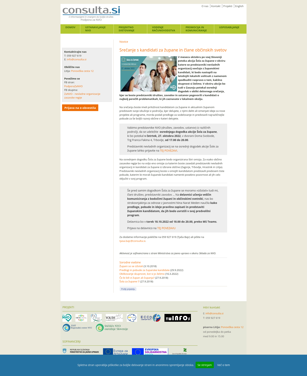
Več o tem (223, 365)
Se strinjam (205, 365)
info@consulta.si (76, 59)
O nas (205, 6)
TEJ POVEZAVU (166, 228)
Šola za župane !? (129, 281)
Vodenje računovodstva (163, 28)
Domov (70, 27)
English (239, 6)
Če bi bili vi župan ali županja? (136, 277)
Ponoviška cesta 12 (82, 71)
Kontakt (215, 6)
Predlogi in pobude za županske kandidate (144, 270)
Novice (123, 41)
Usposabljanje (229, 27)
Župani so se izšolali (131, 266)
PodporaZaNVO (73, 86)
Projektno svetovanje (126, 28)
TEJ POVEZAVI (168, 150)
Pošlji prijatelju (128, 289)
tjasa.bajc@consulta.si (132, 241)
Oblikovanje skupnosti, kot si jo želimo (141, 274)
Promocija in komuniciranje (196, 28)
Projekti (227, 6)
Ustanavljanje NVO (95, 28)
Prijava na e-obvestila (80, 108)
